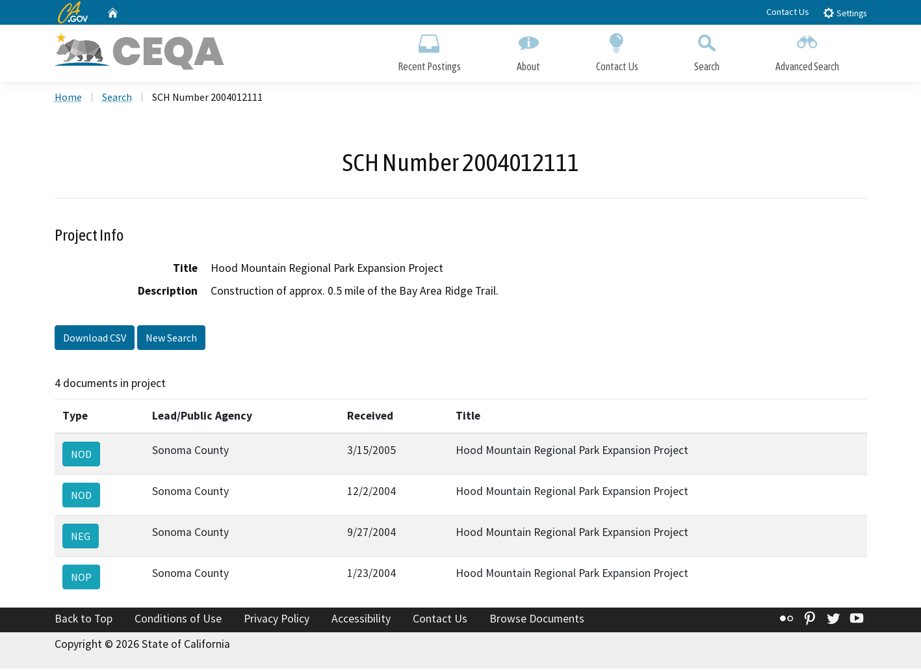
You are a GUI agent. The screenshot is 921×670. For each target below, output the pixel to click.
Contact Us (787, 12)
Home (68, 98)
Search (706, 50)
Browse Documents (536, 620)
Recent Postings (429, 50)
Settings (844, 13)
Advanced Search (807, 50)
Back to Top (83, 620)
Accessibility (361, 620)
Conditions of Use (178, 620)
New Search (171, 339)
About (528, 50)
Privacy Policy (276, 620)
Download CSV (94, 339)
